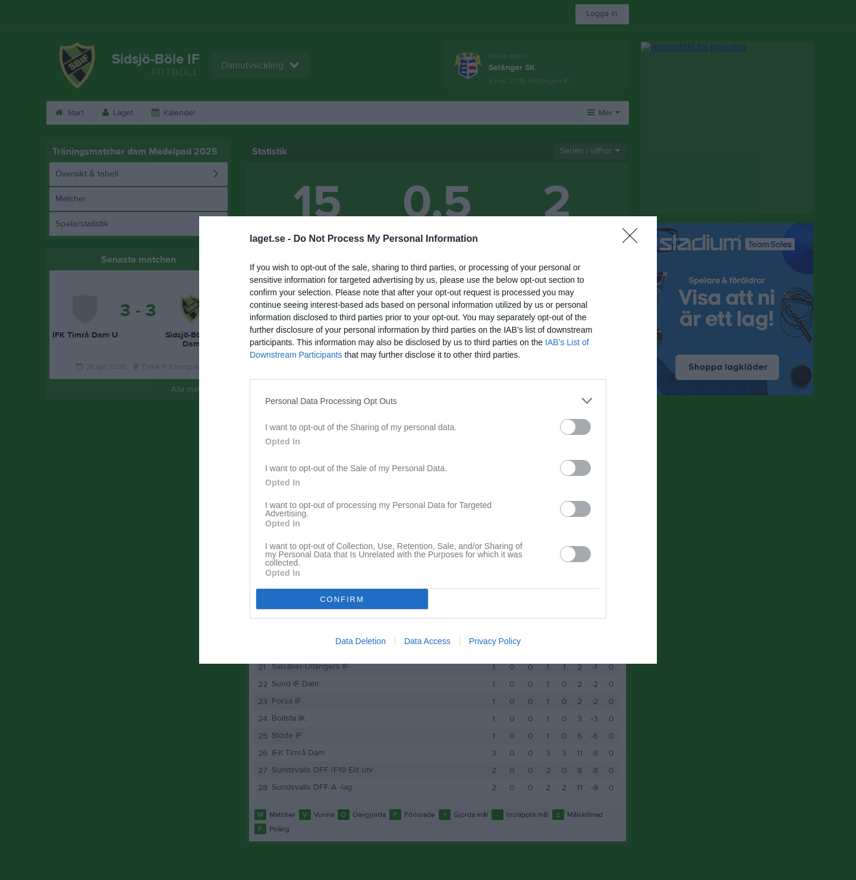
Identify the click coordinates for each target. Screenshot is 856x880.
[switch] (575, 427)
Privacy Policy (495, 641)
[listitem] (428, 401)
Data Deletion (360, 641)
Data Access (427, 641)
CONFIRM (342, 599)
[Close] (633, 239)
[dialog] (428, 440)
